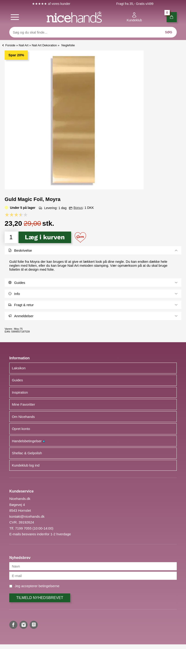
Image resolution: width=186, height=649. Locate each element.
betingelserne (49, 586)
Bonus (78, 208)
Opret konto (21, 429)
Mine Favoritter (23, 404)
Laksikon (18, 368)
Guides (17, 380)
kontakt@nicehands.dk (26, 516)
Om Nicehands (23, 417)
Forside (10, 45)
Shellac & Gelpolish (27, 453)
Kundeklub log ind (25, 465)
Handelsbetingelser (28, 441)
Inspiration (20, 392)
